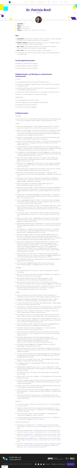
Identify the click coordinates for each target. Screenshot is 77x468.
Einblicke (54, 2)
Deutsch (3, 466)
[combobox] (4, 466)
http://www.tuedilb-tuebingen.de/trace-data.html (35, 447)
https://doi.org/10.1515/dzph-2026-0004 (47, 128)
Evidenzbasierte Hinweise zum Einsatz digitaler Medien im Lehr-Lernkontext (43, 426)
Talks (48, 2)
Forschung (32, 2)
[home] (9, 2)
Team (61, 2)
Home (26, 2)
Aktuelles (66, 2)
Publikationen (41, 2)
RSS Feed (70, 464)
